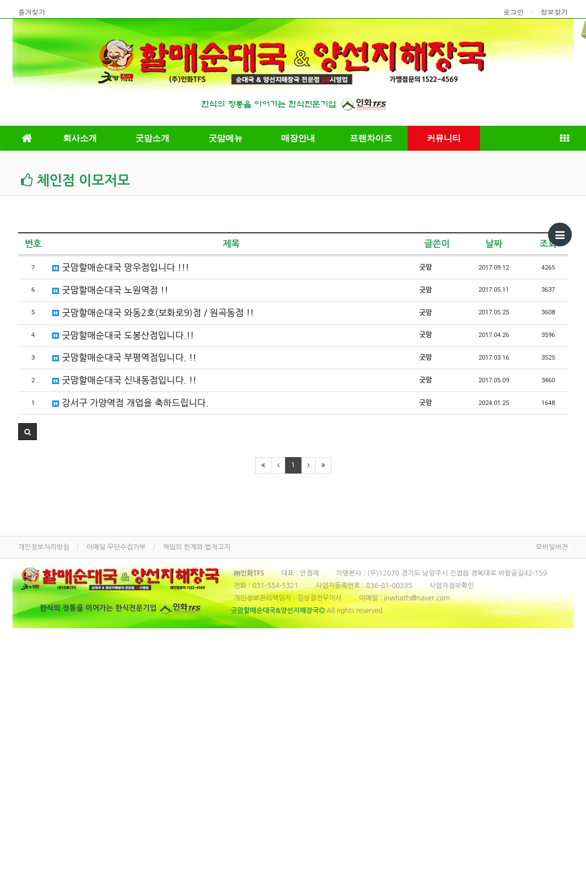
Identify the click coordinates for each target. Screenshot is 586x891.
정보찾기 (554, 11)
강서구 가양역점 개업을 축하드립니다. (130, 402)
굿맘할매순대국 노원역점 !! (110, 290)
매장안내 (298, 138)
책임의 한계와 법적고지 (197, 547)
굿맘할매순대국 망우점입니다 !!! (120, 267)
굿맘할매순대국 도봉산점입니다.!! (123, 335)
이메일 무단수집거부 (116, 547)
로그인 (513, 11)
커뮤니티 (444, 138)
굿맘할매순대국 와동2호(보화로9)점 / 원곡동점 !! (153, 312)
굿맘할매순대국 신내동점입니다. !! (124, 380)
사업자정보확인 (451, 585)
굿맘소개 (152, 138)
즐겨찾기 (31, 11)
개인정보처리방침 (43, 547)
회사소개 (80, 138)
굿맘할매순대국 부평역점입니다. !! (124, 357)
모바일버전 (552, 547)
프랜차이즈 (371, 138)
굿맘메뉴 (226, 138)
